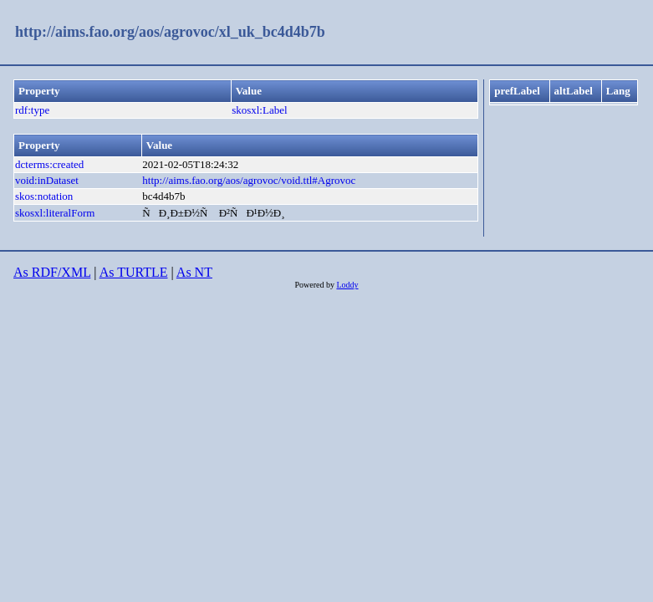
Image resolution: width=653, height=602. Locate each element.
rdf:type (32, 110)
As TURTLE (133, 272)
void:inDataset (47, 180)
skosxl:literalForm (54, 213)
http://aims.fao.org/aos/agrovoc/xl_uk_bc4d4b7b (170, 31)
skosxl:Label (259, 110)
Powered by (315, 284)
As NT (194, 272)
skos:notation (44, 196)
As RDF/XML (51, 272)
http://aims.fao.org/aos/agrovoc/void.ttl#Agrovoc (248, 180)
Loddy (347, 284)
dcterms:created (49, 164)
